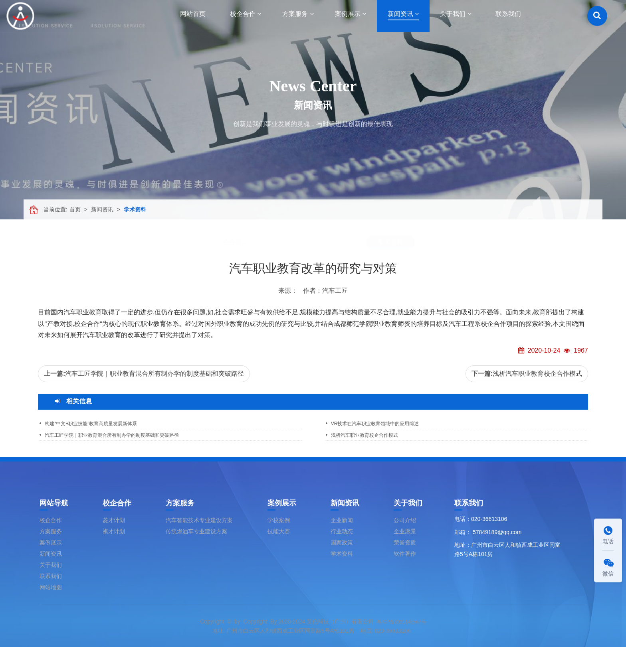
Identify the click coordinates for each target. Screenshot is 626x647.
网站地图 (51, 587)
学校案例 (278, 520)
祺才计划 (114, 531)
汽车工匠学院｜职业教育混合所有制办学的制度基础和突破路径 (154, 373)
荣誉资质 (405, 542)
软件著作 (405, 553)
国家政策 (339, 242)
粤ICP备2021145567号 (401, 621)
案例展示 (51, 542)
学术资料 (135, 209)
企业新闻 (235, 242)
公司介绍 (405, 520)
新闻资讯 (102, 209)
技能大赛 (278, 531)
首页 (75, 209)
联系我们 (51, 576)
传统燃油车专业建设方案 (196, 531)
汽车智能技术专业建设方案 (199, 520)
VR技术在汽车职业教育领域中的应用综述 (382, 423)
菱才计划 (114, 520)
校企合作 (51, 520)
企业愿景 (405, 531)
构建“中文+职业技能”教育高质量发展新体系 (99, 423)
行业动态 (287, 242)
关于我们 (51, 565)
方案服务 (51, 531)
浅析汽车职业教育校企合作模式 (537, 373)
